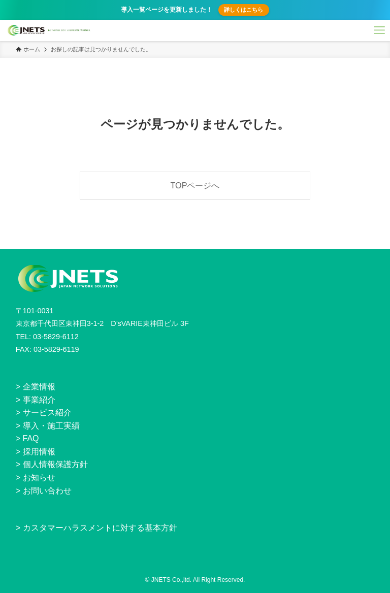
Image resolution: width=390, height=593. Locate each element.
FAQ (31, 438)
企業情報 (39, 386)
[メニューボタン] (379, 30)
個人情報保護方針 (55, 464)
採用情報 (39, 451)
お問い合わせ (47, 490)
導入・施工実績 (51, 425)
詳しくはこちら (243, 10)
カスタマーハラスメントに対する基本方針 (100, 527)
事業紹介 (39, 400)
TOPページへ (195, 185)
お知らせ (39, 477)
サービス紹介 (47, 412)
